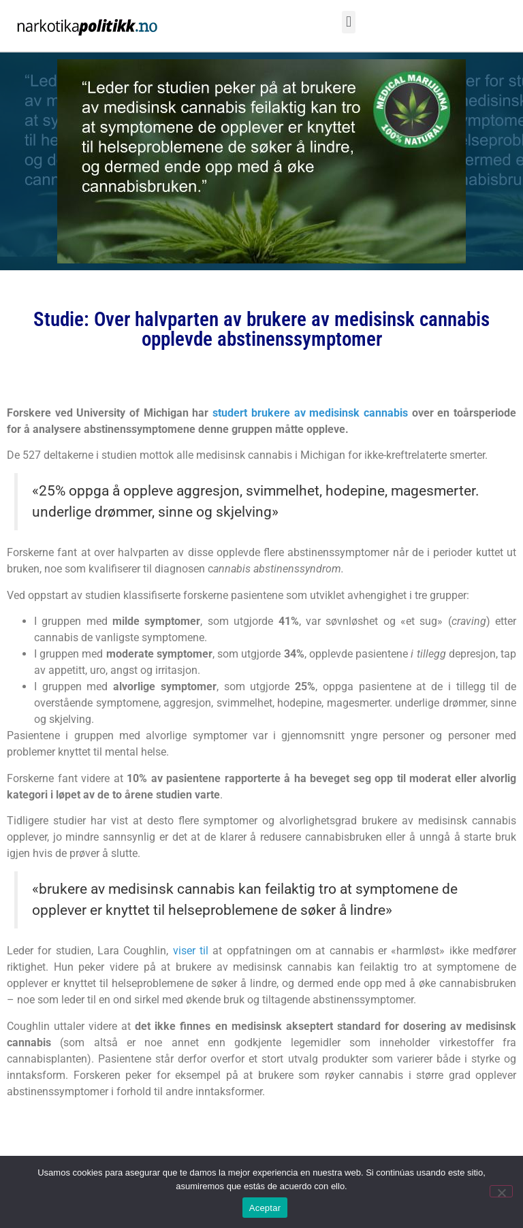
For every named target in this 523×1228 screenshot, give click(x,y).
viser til (190, 950)
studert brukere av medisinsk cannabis (310, 412)
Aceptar (265, 1208)
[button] (348, 22)
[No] (501, 1191)
